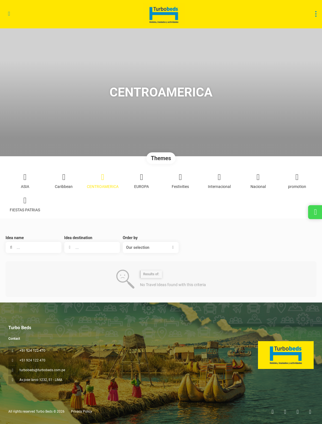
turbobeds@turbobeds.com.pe (42, 370)
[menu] (316, 14)
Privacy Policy (81, 411)
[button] (151, 247)
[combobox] (92, 247)
